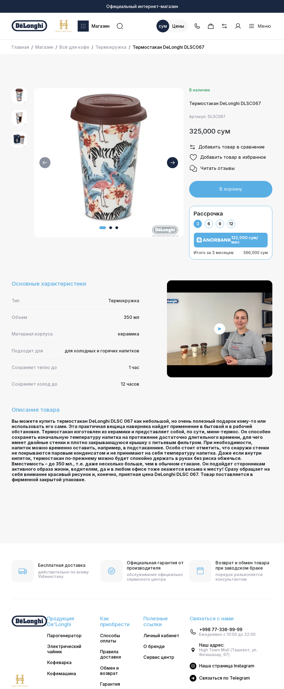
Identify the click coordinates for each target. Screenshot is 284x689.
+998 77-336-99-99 (220, 629)
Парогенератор (64, 635)
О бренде (154, 646)
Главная (20, 47)
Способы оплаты (110, 638)
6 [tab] (208, 223)
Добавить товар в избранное (227, 157)
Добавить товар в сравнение (227, 147)
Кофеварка (59, 662)
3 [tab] (198, 223)
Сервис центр (158, 657)
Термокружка (110, 47)
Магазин (94, 26)
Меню (259, 26)
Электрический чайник (64, 649)
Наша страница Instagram (226, 665)
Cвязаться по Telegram (224, 678)
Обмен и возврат (109, 670)
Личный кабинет (161, 635)
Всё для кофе (74, 47)
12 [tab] (231, 223)
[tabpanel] (231, 243)
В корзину (230, 189)
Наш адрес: (211, 645)
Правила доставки (110, 654)
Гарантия (110, 684)
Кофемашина (61, 673)
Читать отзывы (212, 168)
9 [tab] (220, 223)
